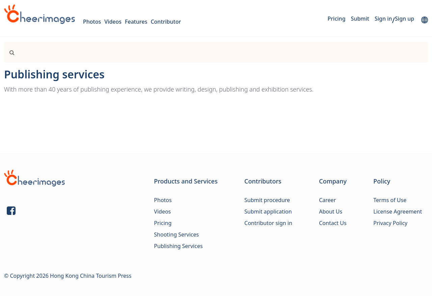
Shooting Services (176, 234)
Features (136, 21)
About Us (330, 211)
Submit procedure (267, 200)
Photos (92, 21)
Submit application (268, 211)
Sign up (404, 18)
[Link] (9, 52)
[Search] (202, 52)
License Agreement (397, 211)
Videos (113, 21)
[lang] (424, 20)
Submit (360, 18)
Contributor (166, 21)
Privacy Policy (390, 223)
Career (327, 200)
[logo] (39, 14)
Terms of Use (389, 200)
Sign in (383, 18)
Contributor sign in (268, 223)
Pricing (337, 18)
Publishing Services (178, 246)
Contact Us (332, 223)
